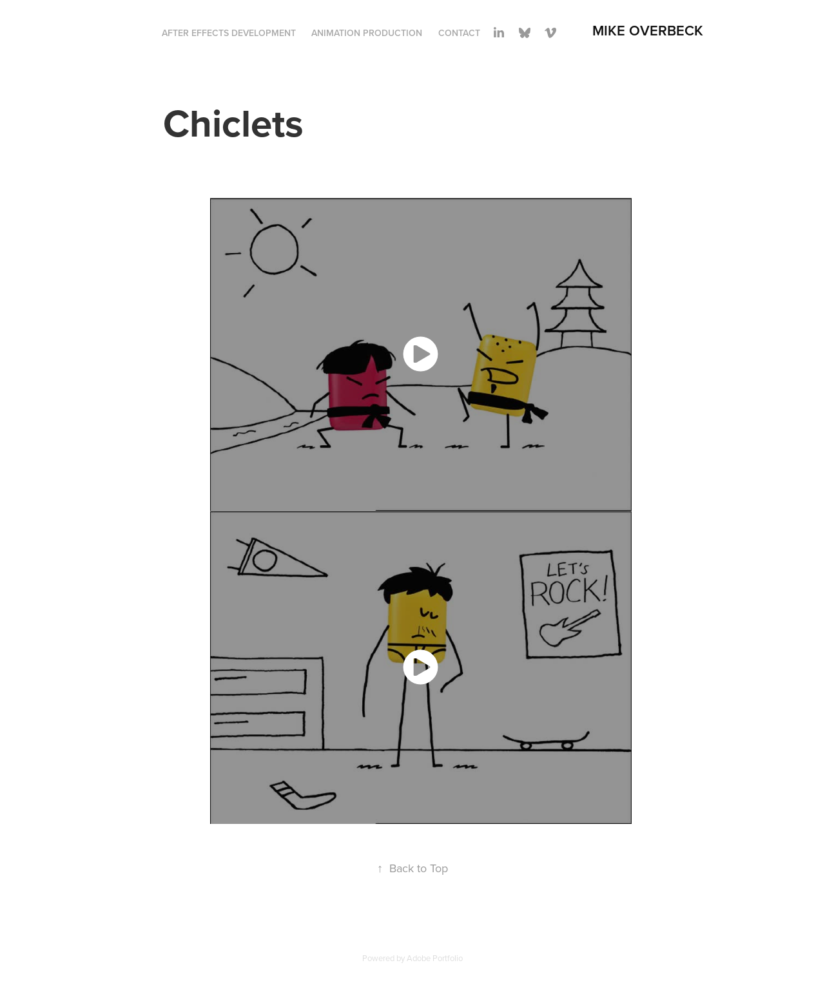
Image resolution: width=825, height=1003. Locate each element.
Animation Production (366, 32)
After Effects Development (229, 32)
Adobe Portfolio (435, 958)
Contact (459, 32)
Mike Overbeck (647, 30)
